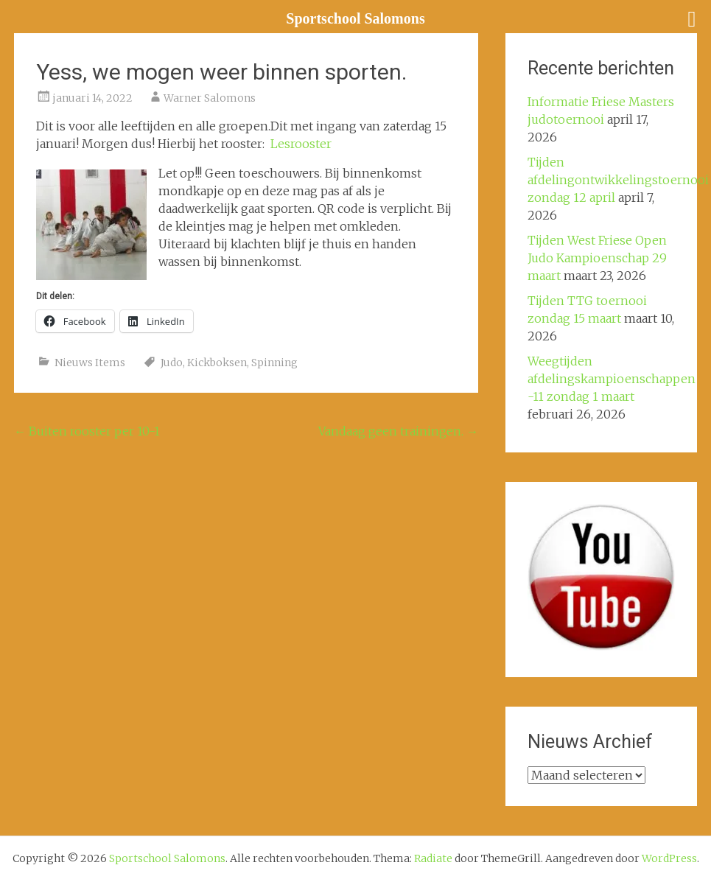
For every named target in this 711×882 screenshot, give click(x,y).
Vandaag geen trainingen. (398, 431)
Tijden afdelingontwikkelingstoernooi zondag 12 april (618, 180)
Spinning (274, 362)
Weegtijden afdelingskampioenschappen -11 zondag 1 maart (612, 379)
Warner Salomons (210, 98)
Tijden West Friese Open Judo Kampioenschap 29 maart (597, 258)
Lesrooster (301, 143)
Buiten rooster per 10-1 (87, 431)
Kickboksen (217, 362)
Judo (172, 362)
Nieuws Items (90, 362)
